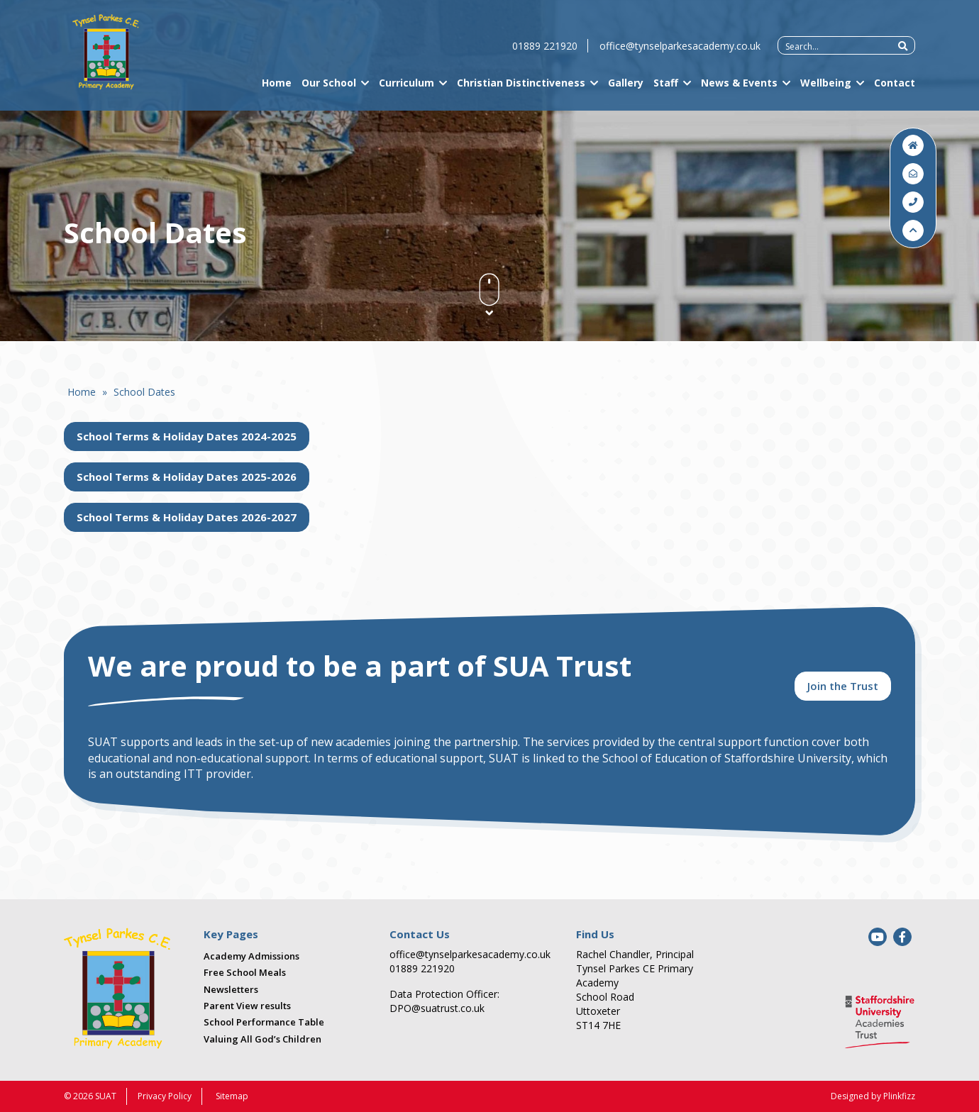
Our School (329, 87)
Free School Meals (245, 972)
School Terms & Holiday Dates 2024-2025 (187, 436)
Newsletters (231, 989)
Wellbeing (825, 87)
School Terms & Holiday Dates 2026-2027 (187, 517)
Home (277, 87)
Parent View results (247, 1005)
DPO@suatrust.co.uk (437, 1008)
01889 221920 (544, 50)
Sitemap (232, 1096)
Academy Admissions (251, 956)
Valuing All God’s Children (262, 1039)
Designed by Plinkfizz (873, 1096)
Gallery (625, 87)
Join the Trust (842, 686)
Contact (894, 87)
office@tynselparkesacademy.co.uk (679, 50)
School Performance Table (264, 1022)
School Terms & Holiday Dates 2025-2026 (187, 476)
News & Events (739, 87)
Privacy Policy (165, 1096)
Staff (665, 87)
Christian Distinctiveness (521, 87)
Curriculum (406, 87)
